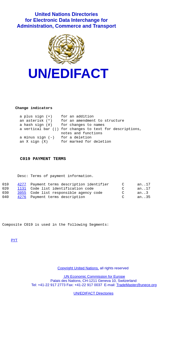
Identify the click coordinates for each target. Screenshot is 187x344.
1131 (22, 208)
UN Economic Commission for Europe (94, 306)
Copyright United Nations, (78, 298)
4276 (22, 219)
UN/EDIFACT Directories (94, 323)
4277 (22, 203)
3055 (22, 213)
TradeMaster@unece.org (136, 315)
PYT (14, 267)
